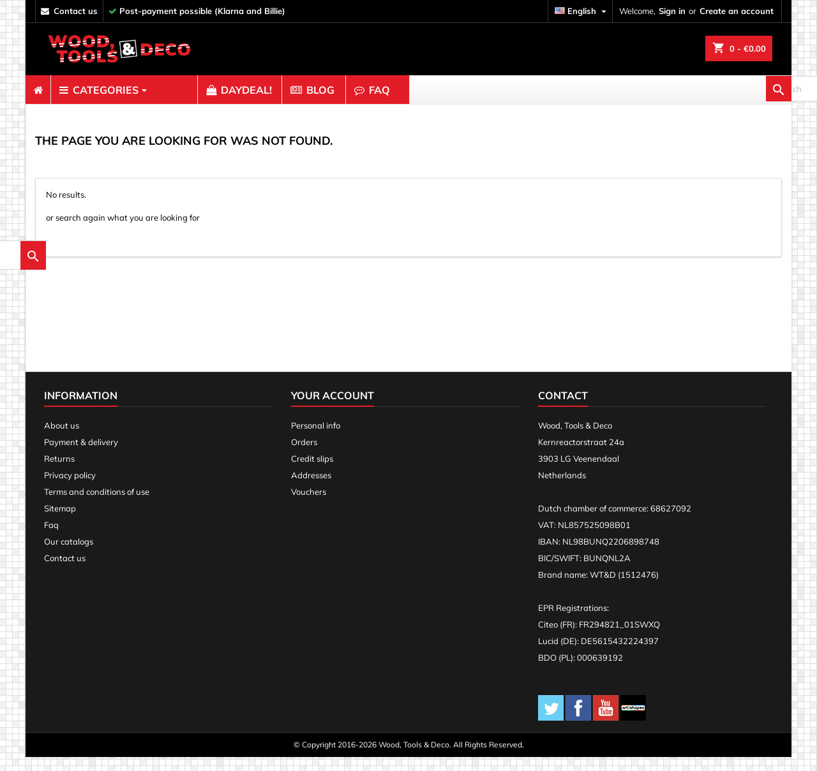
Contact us (65, 572)
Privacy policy (70, 489)
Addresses (311, 489)
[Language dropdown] (582, 11)
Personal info (315, 439)
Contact (563, 409)
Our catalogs (68, 555)
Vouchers (308, 506)
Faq (51, 539)
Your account (332, 409)
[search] (721, 90)
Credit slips (312, 472)
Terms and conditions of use (96, 506)
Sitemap (60, 522)
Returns (59, 472)
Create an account (737, 11)
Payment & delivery (81, 456)
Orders (304, 456)
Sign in (672, 11)
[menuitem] (38, 90)
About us (61, 439)
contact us (76, 11)
